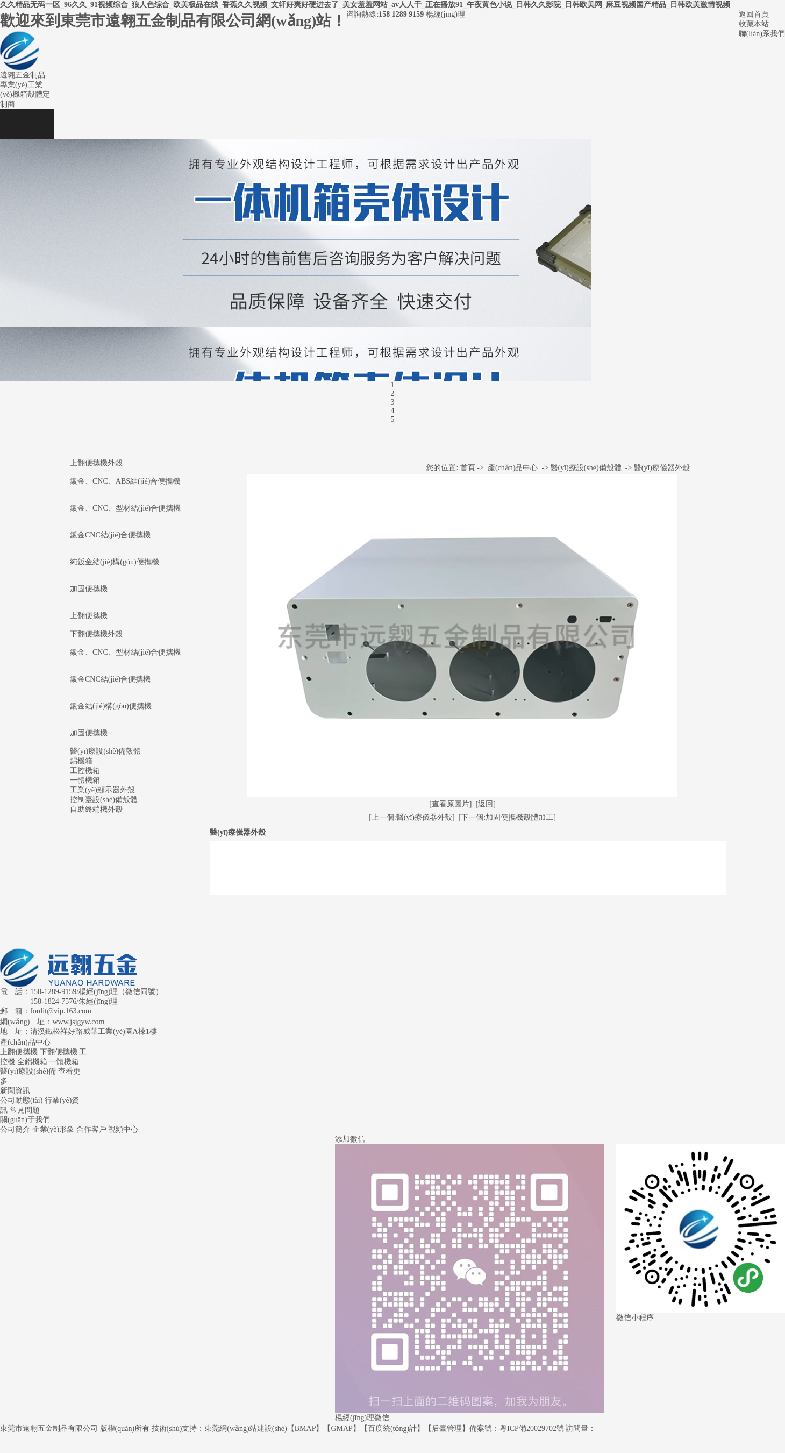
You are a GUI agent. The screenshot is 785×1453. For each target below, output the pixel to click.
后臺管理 (447, 1428)
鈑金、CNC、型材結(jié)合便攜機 (125, 652)
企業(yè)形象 (53, 1129)
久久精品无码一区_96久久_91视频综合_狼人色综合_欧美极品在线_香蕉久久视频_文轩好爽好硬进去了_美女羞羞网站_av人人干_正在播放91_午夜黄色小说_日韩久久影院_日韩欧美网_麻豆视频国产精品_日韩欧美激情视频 (365, 5)
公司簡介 (15, 1129)
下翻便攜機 (58, 1052)
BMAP (305, 1428)
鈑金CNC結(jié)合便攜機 (110, 535)
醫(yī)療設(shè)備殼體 (586, 468)
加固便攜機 (89, 589)
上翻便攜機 (89, 616)
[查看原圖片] (450, 804)
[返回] (486, 804)
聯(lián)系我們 (762, 34)
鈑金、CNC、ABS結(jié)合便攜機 (125, 481)
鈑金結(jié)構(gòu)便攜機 (111, 706)
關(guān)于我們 (25, 1120)
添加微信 (350, 1139)
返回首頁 (754, 14)
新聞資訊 (15, 1091)
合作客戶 (91, 1129)
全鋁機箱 (32, 1062)
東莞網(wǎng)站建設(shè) (245, 1428)
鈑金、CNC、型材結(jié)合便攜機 (125, 508)
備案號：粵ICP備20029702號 (516, 1428)
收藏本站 (754, 24)
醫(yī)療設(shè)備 (28, 1071)
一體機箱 (64, 1062)
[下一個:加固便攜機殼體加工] (507, 817)
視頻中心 (123, 1129)
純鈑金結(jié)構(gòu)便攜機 (114, 562)
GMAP (341, 1428)
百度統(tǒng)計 (392, 1428)
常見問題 (25, 1110)
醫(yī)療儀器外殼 (662, 468)
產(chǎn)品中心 (513, 468)
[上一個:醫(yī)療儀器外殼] (411, 817)
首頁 (467, 468)
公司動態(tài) (21, 1100)
